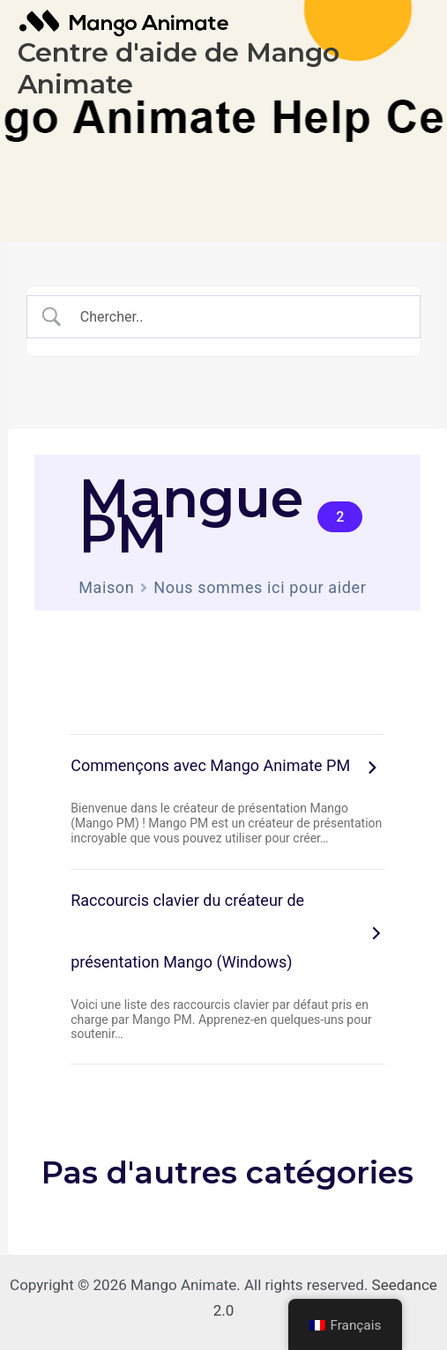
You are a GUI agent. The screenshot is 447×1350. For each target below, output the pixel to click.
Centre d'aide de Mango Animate (178, 68)
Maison (106, 587)
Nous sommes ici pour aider (259, 587)
